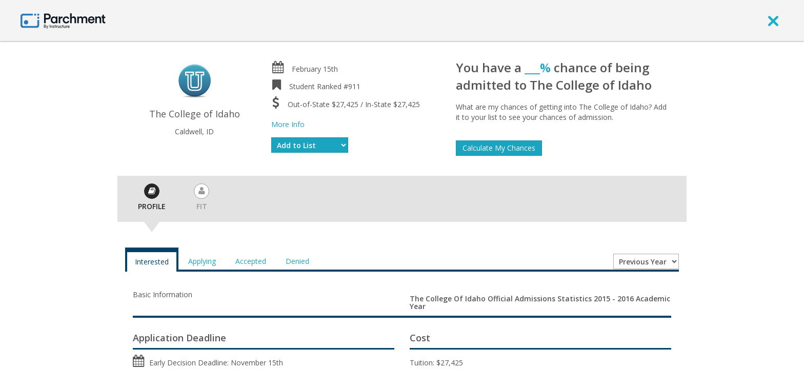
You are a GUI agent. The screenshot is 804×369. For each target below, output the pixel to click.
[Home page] (63, 20)
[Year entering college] (646, 261)
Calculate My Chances (499, 148)
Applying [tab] (202, 261)
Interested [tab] (152, 261)
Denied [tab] (297, 261)
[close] (773, 20)
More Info (288, 124)
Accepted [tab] (250, 261)
